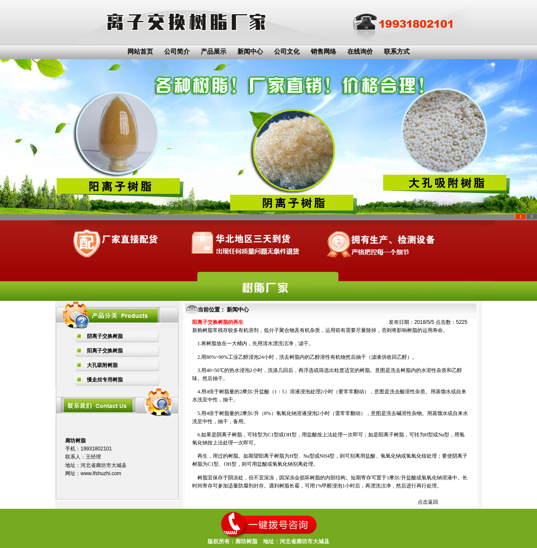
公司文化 (287, 51)
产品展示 (213, 51)
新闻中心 (250, 51)
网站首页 (140, 51)
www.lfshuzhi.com (101, 473)
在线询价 (360, 51)
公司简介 (177, 51)
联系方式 (397, 51)
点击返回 (428, 502)
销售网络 (323, 51)
